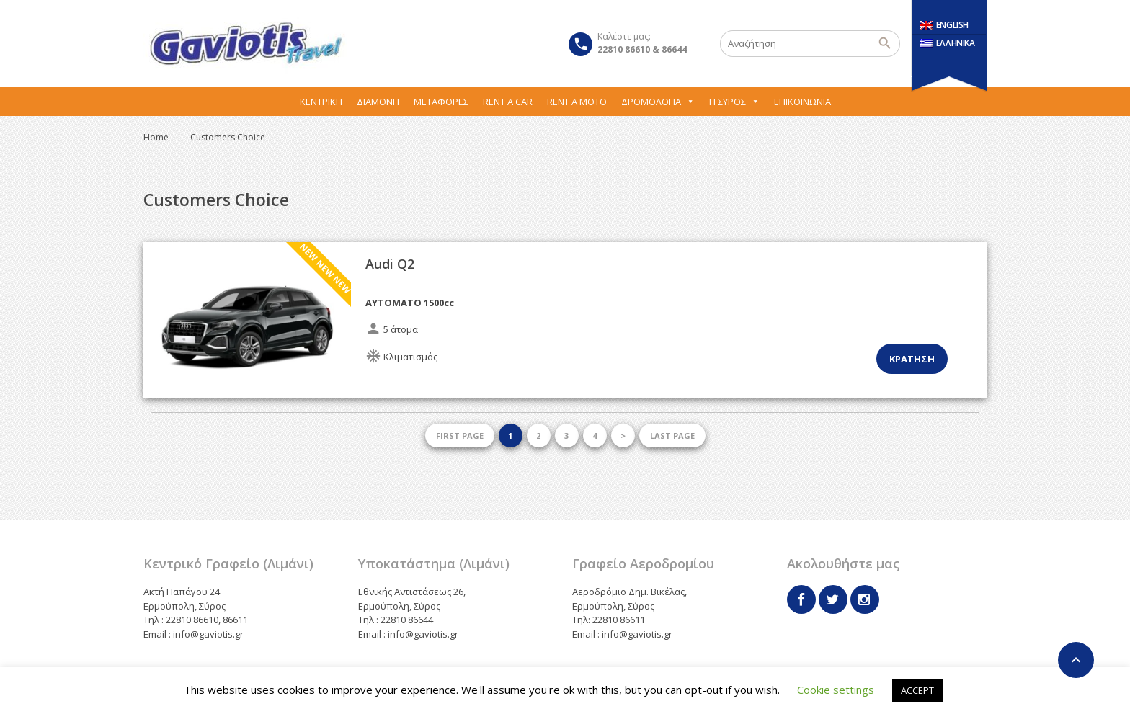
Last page (672, 435)
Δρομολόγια (658, 101)
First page (460, 435)
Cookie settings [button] (835, 689)
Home (156, 137)
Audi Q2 (389, 263)
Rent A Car (508, 101)
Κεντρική (321, 101)
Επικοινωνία (802, 101)
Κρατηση (912, 358)
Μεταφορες (441, 101)
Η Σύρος (734, 101)
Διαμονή (378, 101)
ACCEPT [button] (917, 690)
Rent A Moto (577, 101)
